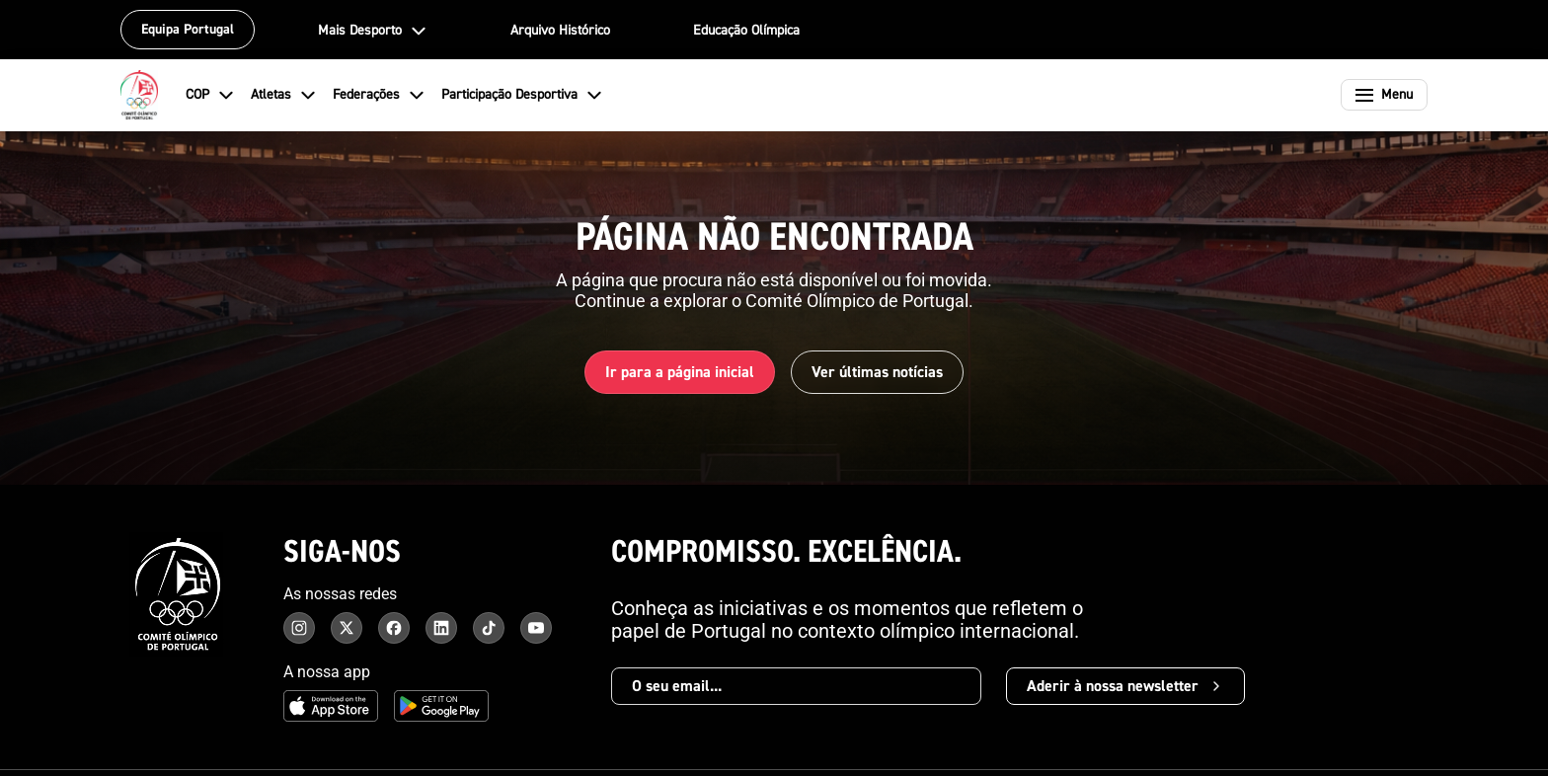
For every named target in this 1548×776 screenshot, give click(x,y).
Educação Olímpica (746, 30)
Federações (379, 95)
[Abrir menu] (1384, 95)
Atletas (284, 95)
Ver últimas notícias (877, 372)
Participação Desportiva (522, 95)
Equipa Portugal (187, 30)
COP (210, 95)
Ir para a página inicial (679, 372)
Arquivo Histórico (560, 30)
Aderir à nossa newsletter (1125, 686)
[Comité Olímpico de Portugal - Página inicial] (139, 94)
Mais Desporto (372, 30)
